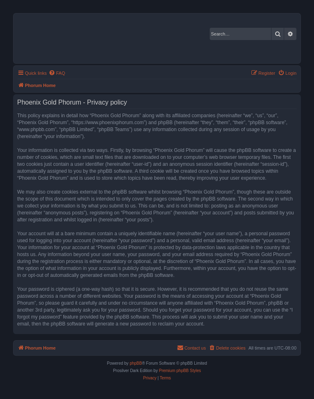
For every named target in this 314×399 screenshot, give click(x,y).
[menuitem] (57, 73)
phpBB (136, 363)
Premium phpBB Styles (180, 370)
